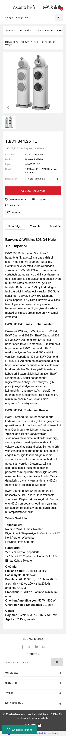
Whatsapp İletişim (19, 730)
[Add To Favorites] (15, 199)
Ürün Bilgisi (15, 226)
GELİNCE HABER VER (33, 190)
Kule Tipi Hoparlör (34, 154)
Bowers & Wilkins (34, 159)
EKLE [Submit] (57, 662)
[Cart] (59, 7)
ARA (59, 17)
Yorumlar (36, 226)
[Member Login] (55, 7)
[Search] (33, 17)
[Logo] (24, 7)
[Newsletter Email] (33, 662)
